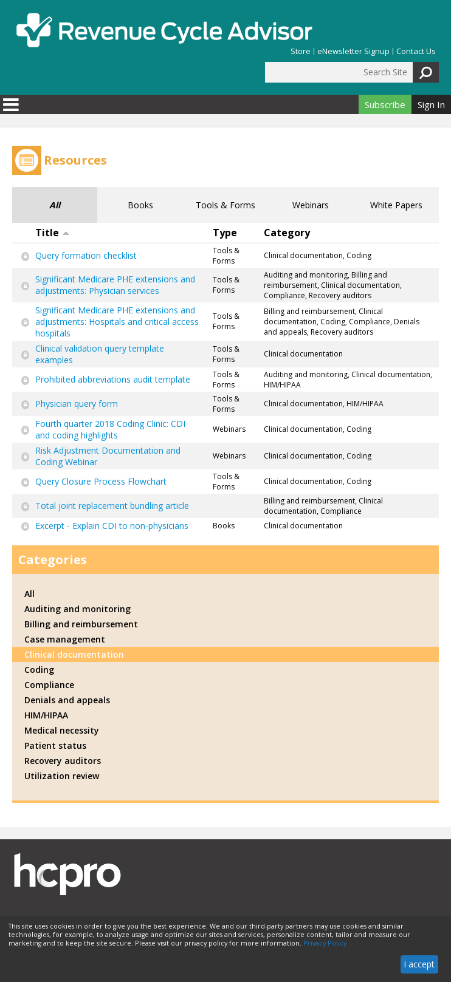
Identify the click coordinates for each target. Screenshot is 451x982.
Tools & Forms (225, 205)
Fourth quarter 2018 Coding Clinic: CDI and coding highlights (110, 429)
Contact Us (416, 51)
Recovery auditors (62, 760)
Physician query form (76, 403)
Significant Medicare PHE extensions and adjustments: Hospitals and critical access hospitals (117, 321)
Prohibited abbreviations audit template (112, 379)
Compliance (49, 684)
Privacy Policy (324, 943)
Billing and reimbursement (81, 624)
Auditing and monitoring (77, 609)
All (54, 205)
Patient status (55, 745)
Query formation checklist (86, 255)
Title (52, 232)
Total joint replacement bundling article (112, 505)
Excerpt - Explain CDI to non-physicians (111, 525)
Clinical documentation (74, 654)
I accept (419, 964)
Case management (64, 639)
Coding (39, 669)
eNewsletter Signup (353, 51)
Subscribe (385, 104)
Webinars (310, 205)
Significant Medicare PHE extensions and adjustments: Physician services (115, 284)
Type (225, 232)
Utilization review (61, 776)
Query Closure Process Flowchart (101, 481)
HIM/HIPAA (46, 715)
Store (301, 51)
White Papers (396, 205)
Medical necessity (61, 730)
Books (140, 205)
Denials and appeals (67, 700)
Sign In (431, 104)
